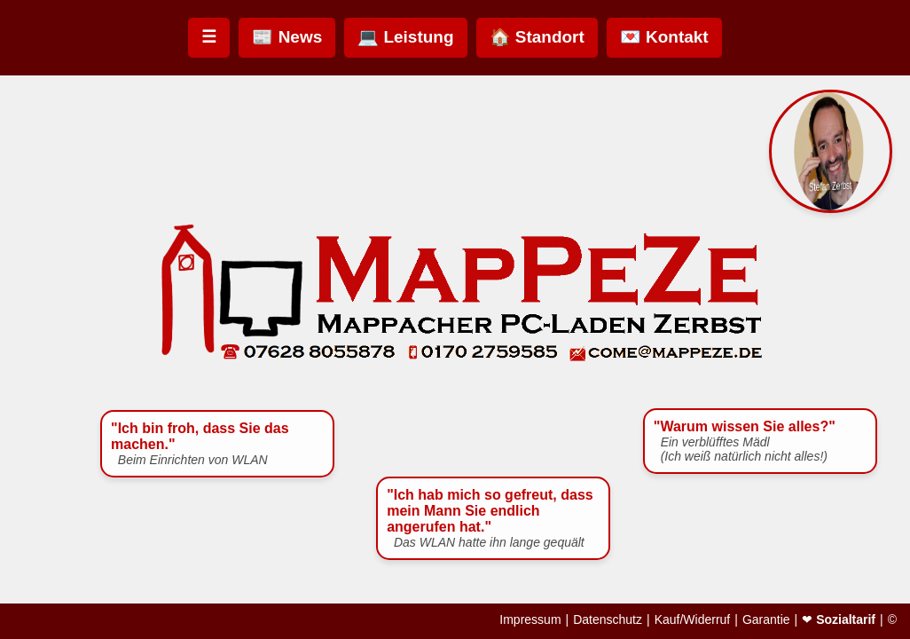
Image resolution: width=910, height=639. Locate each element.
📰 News (287, 37)
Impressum (530, 619)
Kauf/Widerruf (693, 619)
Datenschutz (607, 619)
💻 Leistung (405, 37)
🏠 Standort (537, 37)
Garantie (766, 619)
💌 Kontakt (664, 37)
